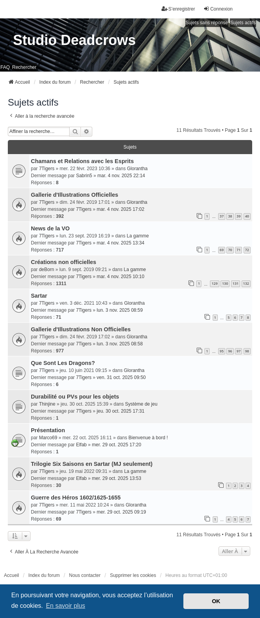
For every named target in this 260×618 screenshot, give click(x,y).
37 (222, 216)
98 (247, 351)
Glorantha (137, 168)
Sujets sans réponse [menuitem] (207, 22)
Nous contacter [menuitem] (85, 575)
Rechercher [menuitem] (24, 67)
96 (230, 351)
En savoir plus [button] (65, 605)
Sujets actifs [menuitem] (243, 22)
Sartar (39, 296)
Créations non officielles (63, 262)
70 (230, 249)
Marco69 (48, 437)
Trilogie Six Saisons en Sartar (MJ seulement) (91, 464)
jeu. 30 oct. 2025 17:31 (120, 411)
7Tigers (47, 168)
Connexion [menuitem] (218, 9)
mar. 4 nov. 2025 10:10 (120, 276)
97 (238, 351)
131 (235, 283)
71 (238, 249)
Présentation (48, 430)
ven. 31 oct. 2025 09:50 (121, 377)
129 (214, 283)
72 (247, 249)
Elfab (81, 444)
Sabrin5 (84, 175)
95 (222, 351)
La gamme (138, 236)
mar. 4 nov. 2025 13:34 (120, 243)
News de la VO (50, 228)
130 (225, 283)
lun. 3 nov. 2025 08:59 (120, 310)
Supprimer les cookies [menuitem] (133, 575)
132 (246, 283)
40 (247, 216)
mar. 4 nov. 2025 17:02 (120, 209)
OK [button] (216, 601)
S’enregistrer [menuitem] (178, 9)
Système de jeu (141, 404)
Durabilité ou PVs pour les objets (75, 396)
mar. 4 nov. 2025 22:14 (121, 175)
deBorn (46, 269)
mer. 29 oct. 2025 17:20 (116, 444)
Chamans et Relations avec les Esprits (82, 161)
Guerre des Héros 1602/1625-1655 (76, 497)
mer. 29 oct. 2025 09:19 (121, 512)
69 (222, 249)
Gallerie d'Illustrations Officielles (74, 195)
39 (238, 216)
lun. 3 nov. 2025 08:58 (120, 344)
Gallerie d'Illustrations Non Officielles (81, 329)
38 (230, 216)
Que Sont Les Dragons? (63, 363)
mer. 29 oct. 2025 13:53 (116, 478)
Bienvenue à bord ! (148, 437)
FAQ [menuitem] (5, 67)
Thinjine (47, 404)
